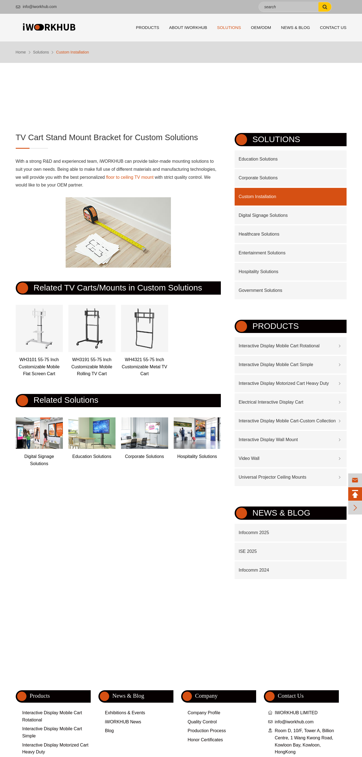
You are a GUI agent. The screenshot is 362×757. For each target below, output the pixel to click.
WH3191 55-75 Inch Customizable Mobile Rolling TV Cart (91, 366)
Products (147, 27)
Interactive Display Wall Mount (268, 439)
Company (206, 695)
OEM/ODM (261, 27)
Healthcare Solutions (259, 234)
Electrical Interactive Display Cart (271, 402)
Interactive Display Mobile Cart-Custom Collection (287, 421)
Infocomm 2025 (254, 532)
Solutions (229, 27)
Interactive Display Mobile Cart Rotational (279, 345)
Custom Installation (72, 52)
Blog (109, 730)
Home (21, 52)
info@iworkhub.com (36, 6)
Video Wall (249, 458)
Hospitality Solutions (197, 456)
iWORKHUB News (123, 721)
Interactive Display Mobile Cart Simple (276, 364)
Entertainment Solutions (262, 252)
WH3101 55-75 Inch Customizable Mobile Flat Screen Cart (39, 366)
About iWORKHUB (188, 27)
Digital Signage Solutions (39, 460)
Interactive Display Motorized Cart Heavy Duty (284, 383)
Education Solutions (91, 456)
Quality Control (202, 721)
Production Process (207, 730)
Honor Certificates (205, 739)
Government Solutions (260, 290)
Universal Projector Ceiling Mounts (272, 477)
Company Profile (204, 712)
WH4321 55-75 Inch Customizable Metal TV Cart (144, 366)
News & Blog (295, 27)
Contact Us (333, 27)
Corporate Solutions (144, 456)
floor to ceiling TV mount (130, 177)
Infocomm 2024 (254, 570)
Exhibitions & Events (125, 712)
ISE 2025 (248, 551)
